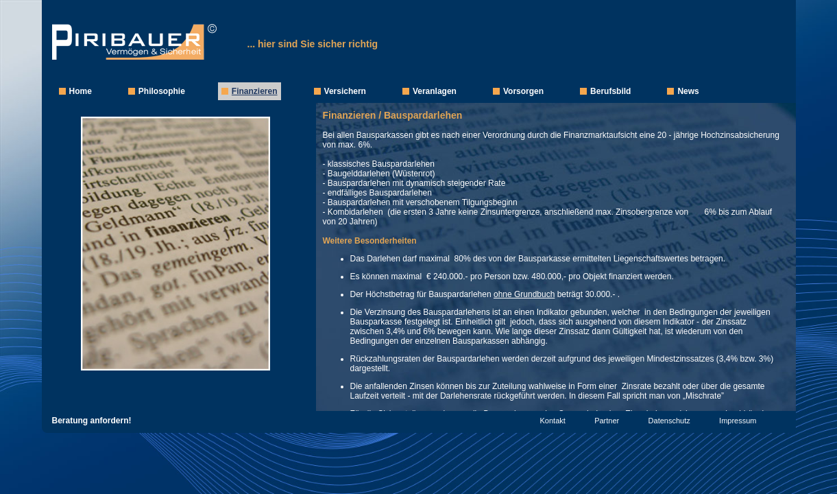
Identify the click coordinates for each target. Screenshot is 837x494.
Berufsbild (610, 91)
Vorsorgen (523, 91)
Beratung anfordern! (92, 420)
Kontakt (553, 420)
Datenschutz (669, 420)
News (688, 91)
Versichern (345, 91)
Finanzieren (255, 91)
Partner (606, 420)
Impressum (737, 420)
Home (80, 91)
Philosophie (161, 91)
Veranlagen (435, 91)
